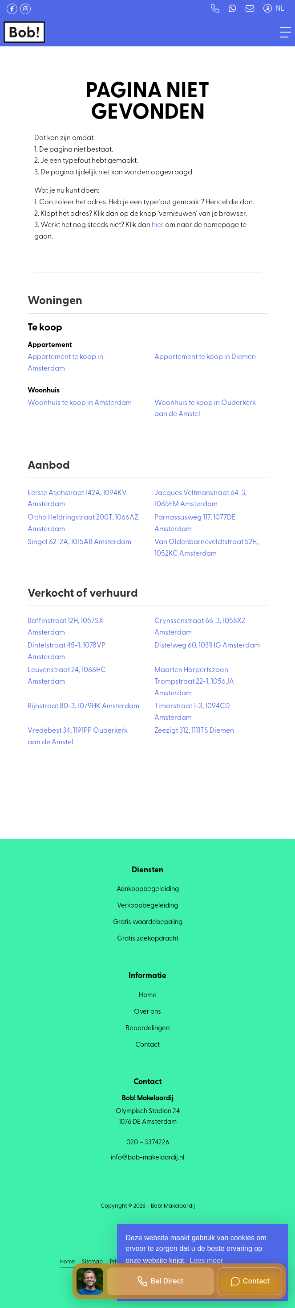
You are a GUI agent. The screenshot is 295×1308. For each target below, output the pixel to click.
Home (67, 1262)
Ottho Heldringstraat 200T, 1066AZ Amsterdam (83, 523)
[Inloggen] (267, 8)
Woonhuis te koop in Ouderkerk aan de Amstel (205, 409)
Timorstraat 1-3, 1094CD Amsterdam (192, 712)
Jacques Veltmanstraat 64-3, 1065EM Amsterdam (200, 499)
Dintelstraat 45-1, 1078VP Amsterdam (66, 651)
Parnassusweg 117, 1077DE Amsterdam (194, 523)
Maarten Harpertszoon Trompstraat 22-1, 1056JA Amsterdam (194, 682)
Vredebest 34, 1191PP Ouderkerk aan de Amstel (78, 736)
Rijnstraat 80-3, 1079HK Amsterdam (83, 706)
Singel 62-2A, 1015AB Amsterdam (79, 542)
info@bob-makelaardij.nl (147, 1158)
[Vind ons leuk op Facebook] (12, 9)
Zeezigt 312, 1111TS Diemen (194, 730)
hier (158, 225)
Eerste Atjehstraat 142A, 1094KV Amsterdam (77, 499)
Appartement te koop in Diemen (205, 357)
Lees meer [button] (206, 1260)
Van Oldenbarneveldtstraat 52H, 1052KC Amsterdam (206, 548)
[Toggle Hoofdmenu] (285, 32)
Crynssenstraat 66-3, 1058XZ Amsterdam (200, 627)
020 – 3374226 (147, 1142)
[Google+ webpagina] (25, 9)
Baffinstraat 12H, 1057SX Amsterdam (65, 627)
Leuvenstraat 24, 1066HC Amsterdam (67, 676)
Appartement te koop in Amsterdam (65, 363)
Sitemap (92, 1262)
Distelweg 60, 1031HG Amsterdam (207, 645)
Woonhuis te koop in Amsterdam (80, 403)
